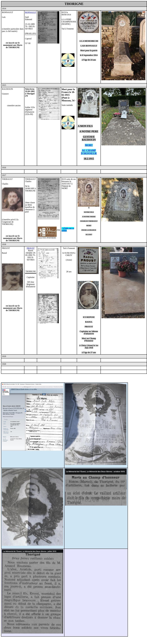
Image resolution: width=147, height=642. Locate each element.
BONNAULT (30, 12)
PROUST (31, 248)
